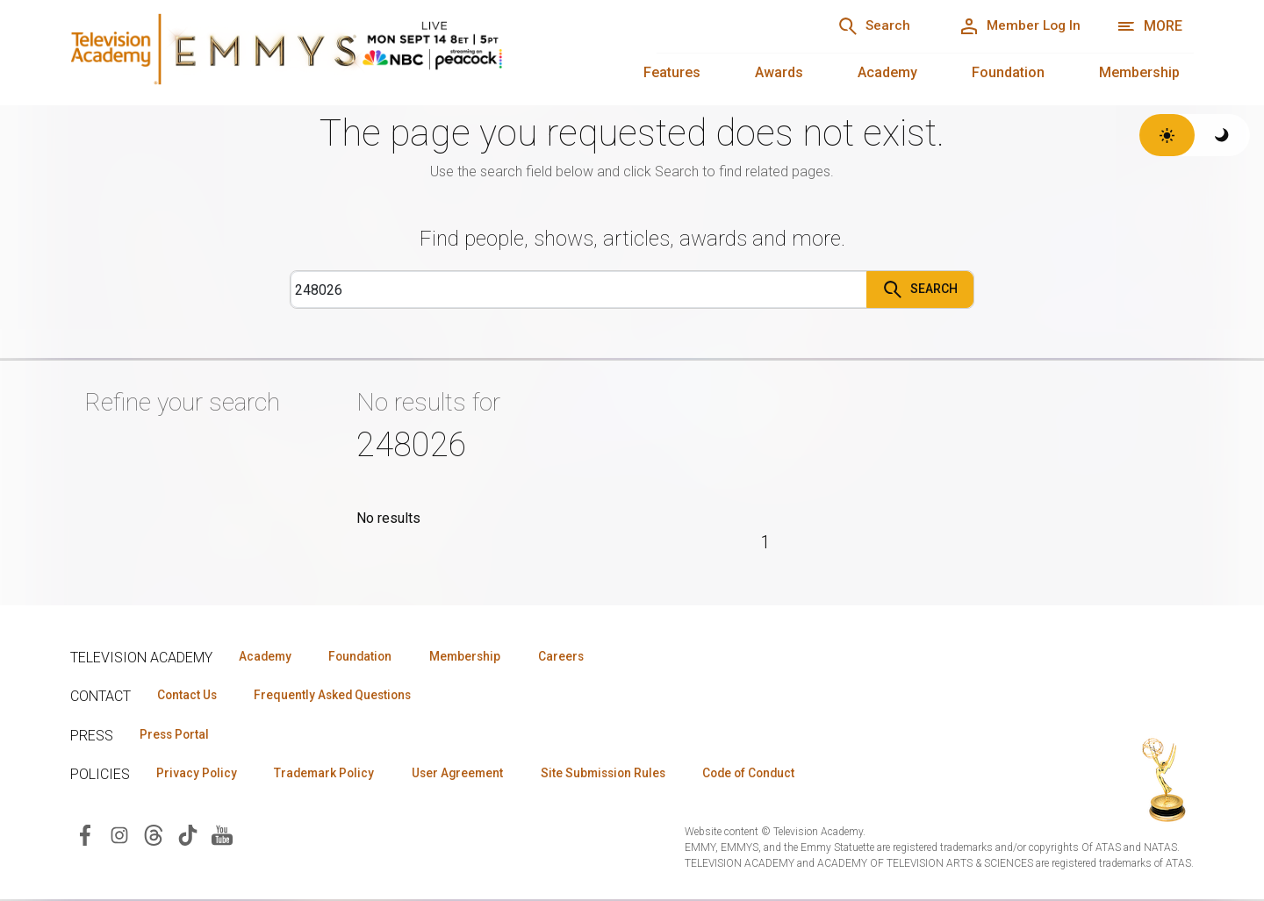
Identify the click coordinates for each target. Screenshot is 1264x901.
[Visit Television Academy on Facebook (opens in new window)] (85, 835)
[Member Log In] (1015, 26)
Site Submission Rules (624, 774)
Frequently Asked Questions (342, 695)
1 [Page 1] (766, 542)
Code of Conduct (778, 774)
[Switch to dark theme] (1222, 135)
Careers (580, 655)
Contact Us (189, 695)
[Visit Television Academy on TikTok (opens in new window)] (188, 835)
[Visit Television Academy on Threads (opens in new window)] (154, 835)
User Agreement (472, 774)
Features (671, 72)
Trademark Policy (332, 774)
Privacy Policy (199, 774)
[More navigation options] (1149, 26)
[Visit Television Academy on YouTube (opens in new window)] (222, 835)
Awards (779, 72)
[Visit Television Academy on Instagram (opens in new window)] (119, 835)
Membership (1139, 72)
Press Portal (177, 734)
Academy (887, 72)
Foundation (1008, 72)
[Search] (861, 26)
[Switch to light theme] (1167, 135)
